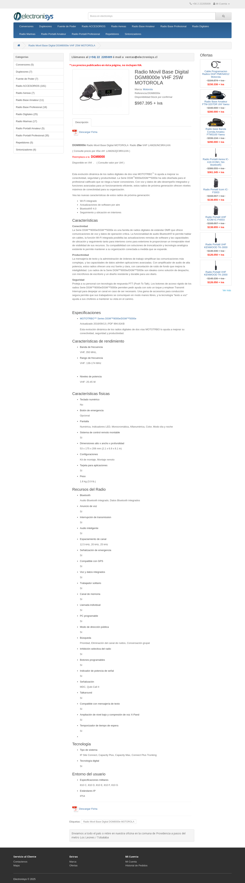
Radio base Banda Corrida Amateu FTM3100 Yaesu (216, 132)
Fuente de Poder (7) (27, 78)
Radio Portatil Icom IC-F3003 (215, 191)
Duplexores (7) (24, 71)
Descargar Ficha (84, 132)
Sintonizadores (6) (26, 149)
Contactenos (20, 861)
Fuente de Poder (66, 26)
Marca (72, 861)
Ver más (227, 290)
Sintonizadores (133, 34)
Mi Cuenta (131, 861)
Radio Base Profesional (173, 26)
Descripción (81, 122)
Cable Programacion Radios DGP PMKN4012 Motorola (215, 74)
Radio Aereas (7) (25, 93)
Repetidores (112, 34)
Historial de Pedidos (136, 865)
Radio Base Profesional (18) (31, 107)
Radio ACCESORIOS (93, 26)
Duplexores (45, 26)
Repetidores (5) (24, 142)
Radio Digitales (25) (27, 114)
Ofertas (73, 865)
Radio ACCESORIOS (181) (31, 85)
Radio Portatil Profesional (86, 34)
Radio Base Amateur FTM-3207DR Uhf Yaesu (215, 103)
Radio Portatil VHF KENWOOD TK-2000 (216, 273)
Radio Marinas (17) (26, 121)
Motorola (148, 89)
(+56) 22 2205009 (100, 57)
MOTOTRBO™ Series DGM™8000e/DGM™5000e (108, 318)
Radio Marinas (27, 34)
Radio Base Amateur (143, 26)
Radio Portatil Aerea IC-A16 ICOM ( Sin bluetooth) (216, 162)
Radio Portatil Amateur (53, 34)
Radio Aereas (118, 26)
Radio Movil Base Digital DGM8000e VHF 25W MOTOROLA (62, 45)
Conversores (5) (25, 64)
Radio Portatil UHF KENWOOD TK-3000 (216, 246)
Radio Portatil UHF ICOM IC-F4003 (215, 218)
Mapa (16, 865)
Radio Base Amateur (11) (30, 100)
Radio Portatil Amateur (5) (30, 128)
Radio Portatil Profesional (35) (32, 135)
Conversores (26, 26)
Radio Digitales (200, 26)
